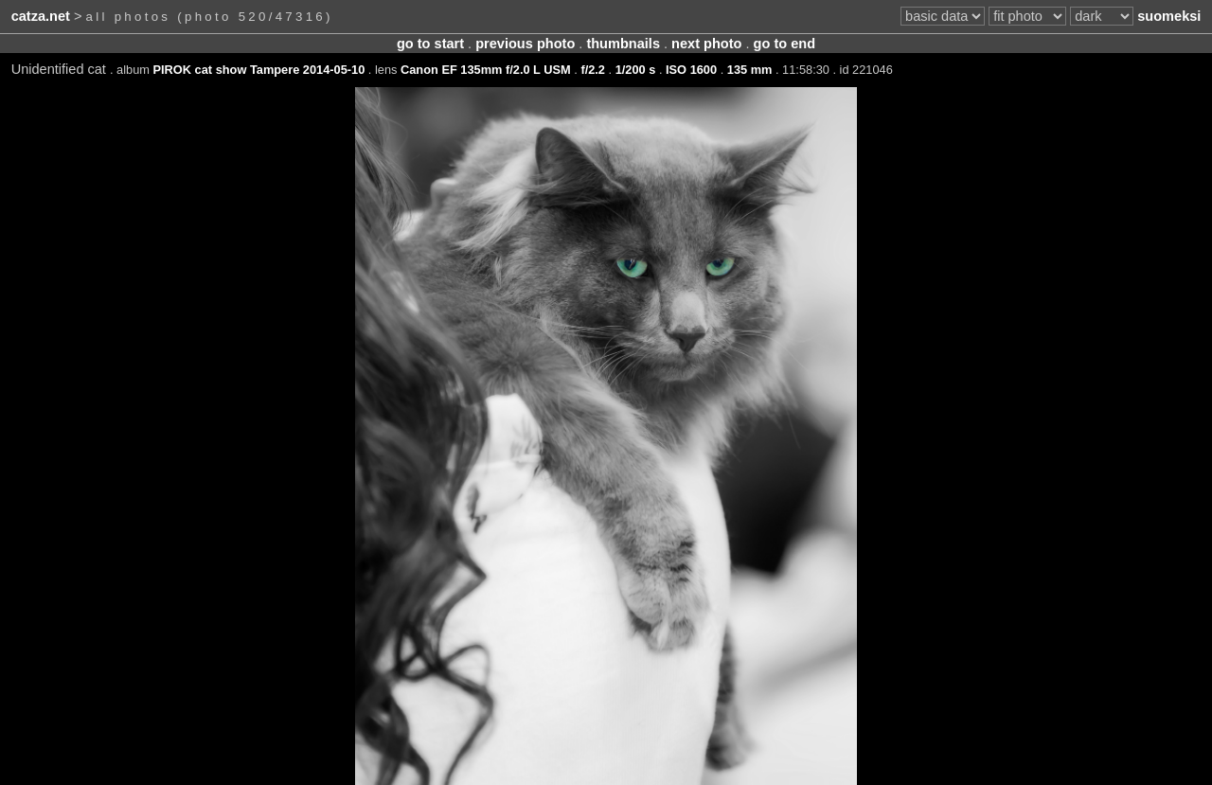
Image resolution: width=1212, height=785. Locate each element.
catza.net (40, 16)
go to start (430, 43)
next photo (706, 43)
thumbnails (623, 43)
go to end (784, 43)
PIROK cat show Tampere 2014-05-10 (259, 69)
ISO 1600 (691, 69)
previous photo (525, 43)
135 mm (750, 69)
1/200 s (635, 69)
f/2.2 (592, 69)
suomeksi (1169, 16)
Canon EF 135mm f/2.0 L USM (486, 69)
